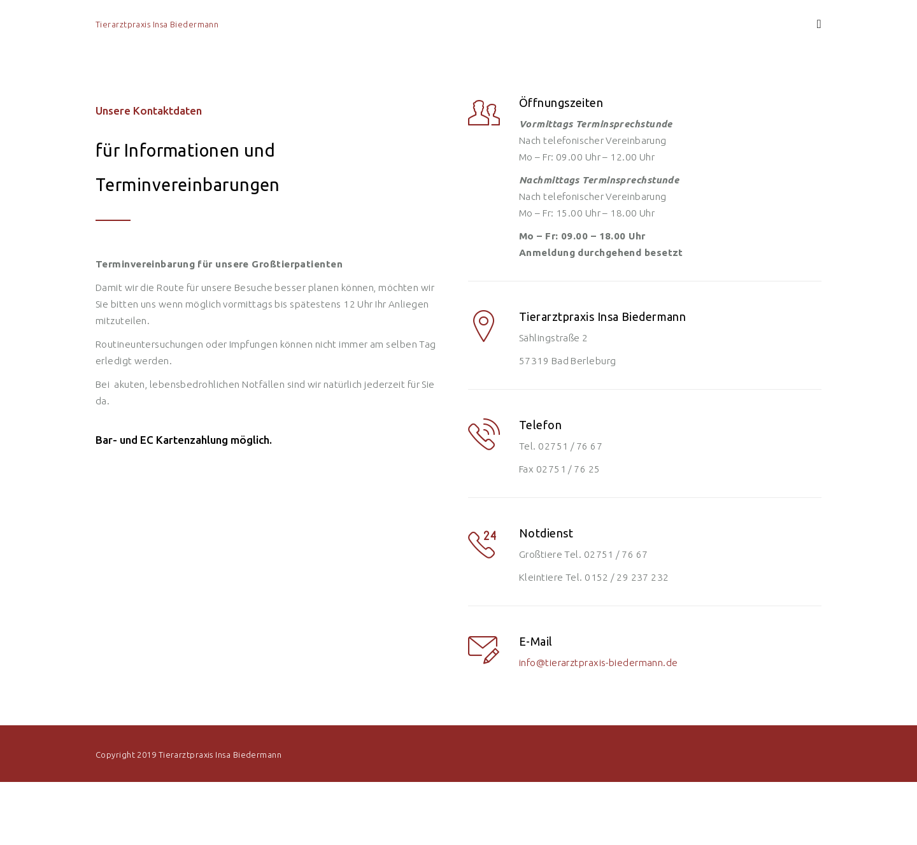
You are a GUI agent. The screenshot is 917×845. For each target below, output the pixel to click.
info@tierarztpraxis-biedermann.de (598, 662)
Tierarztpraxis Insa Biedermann (157, 24)
